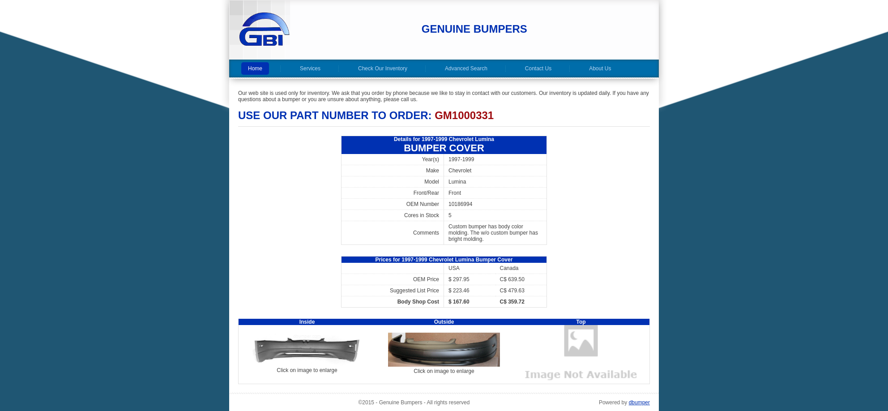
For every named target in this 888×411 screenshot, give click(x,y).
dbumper (639, 402)
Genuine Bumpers (474, 29)
